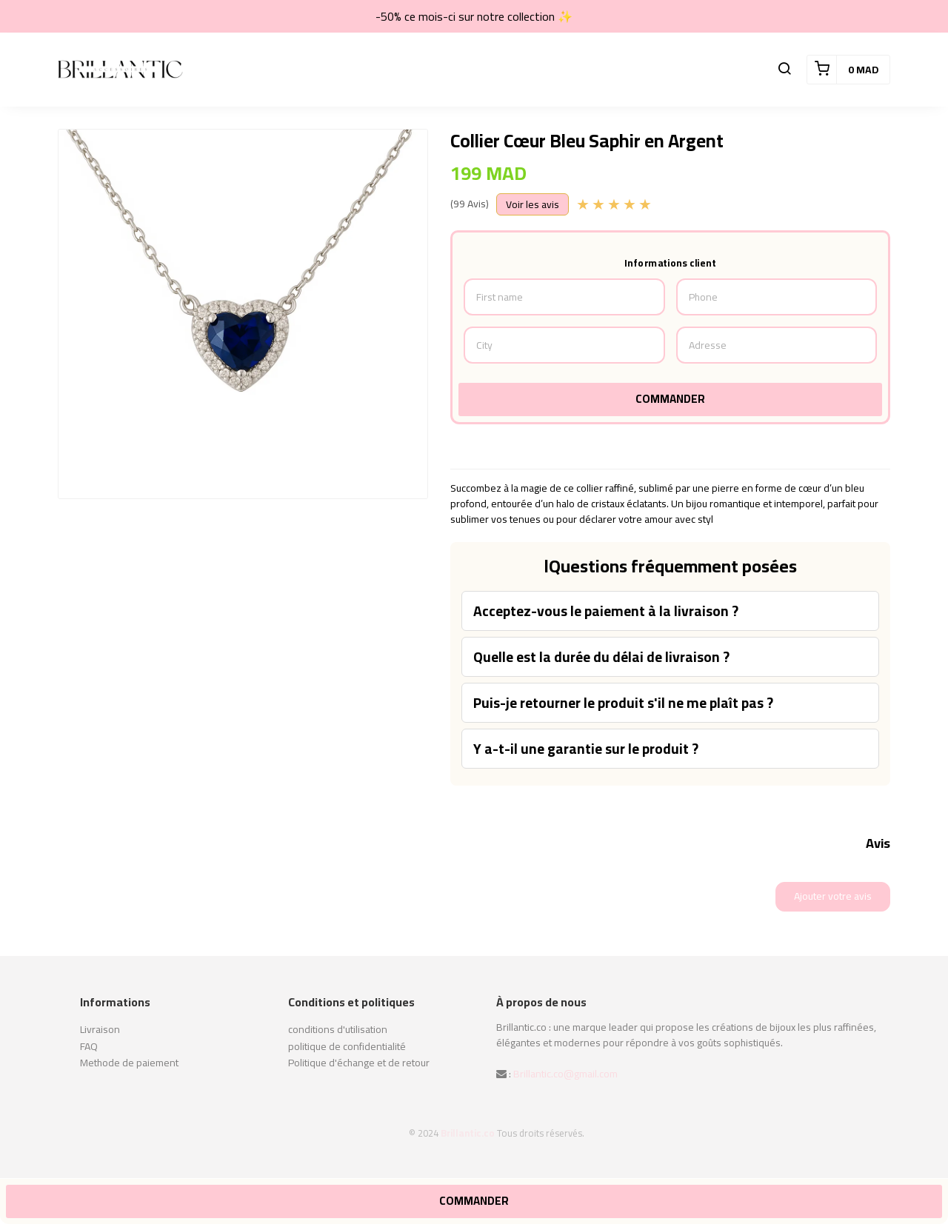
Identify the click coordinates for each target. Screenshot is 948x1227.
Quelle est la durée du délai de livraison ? (601, 656)
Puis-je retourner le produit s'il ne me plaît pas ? (623, 702)
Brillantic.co (468, 1133)
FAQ (89, 1046)
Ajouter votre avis (833, 896)
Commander (670, 398)
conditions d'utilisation (337, 1029)
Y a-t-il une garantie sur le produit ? (585, 748)
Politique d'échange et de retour (359, 1062)
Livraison (100, 1029)
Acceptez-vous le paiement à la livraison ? (605, 611)
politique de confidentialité (347, 1046)
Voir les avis (532, 204)
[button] (784, 69)
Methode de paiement (129, 1062)
